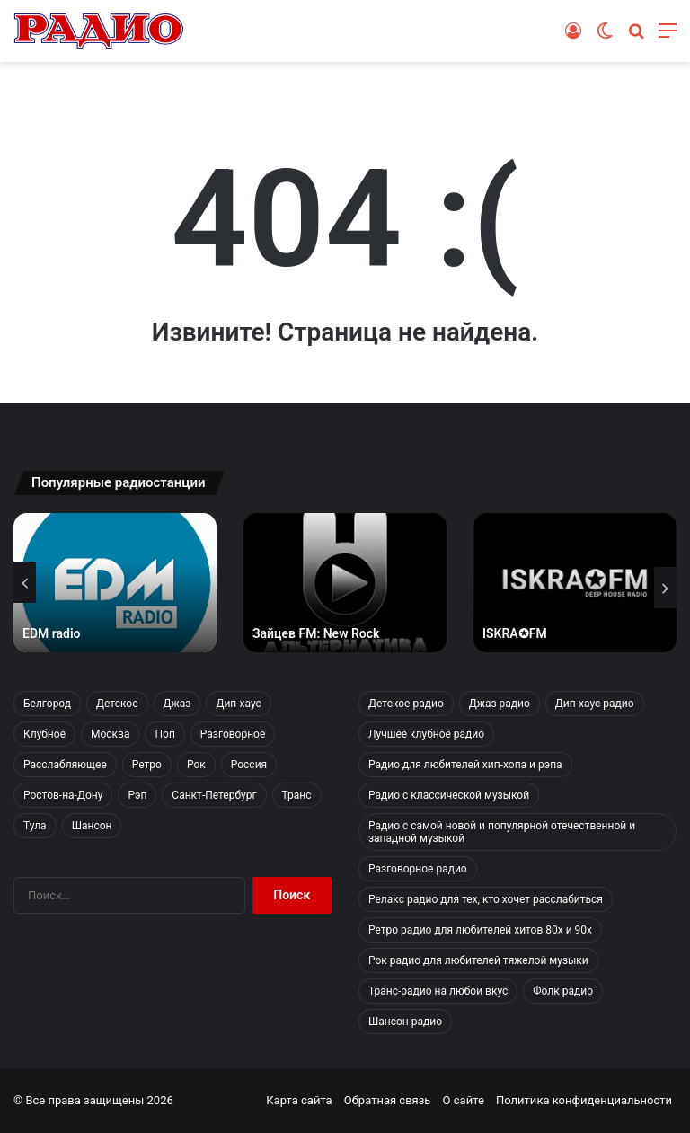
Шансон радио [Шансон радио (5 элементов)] (405, 1021)
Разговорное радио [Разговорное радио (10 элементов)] (417, 869)
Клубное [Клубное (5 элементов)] (44, 734)
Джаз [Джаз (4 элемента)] (177, 703)
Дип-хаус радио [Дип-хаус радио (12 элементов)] (594, 703)
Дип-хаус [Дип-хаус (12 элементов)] (238, 703)
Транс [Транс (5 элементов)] (297, 795)
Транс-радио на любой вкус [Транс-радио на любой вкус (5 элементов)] (438, 991)
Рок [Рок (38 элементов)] (196, 764)
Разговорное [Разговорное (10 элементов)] (232, 734)
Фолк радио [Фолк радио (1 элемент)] (563, 991)
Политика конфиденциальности (584, 1100)
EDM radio (51, 633)
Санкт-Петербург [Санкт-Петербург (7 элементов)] (214, 795)
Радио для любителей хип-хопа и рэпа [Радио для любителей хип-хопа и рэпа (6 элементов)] (465, 764)
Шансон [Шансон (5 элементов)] (92, 825)
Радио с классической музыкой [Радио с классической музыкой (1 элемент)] (448, 795)
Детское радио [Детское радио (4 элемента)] (406, 703)
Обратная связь (387, 1100)
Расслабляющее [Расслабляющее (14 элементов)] (65, 764)
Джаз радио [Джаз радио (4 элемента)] (499, 703)
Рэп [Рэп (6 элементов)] (137, 795)
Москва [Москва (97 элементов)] (110, 734)
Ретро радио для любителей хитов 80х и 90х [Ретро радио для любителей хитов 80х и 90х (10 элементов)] (480, 930)
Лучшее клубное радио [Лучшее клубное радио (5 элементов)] (426, 734)
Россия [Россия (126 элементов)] (249, 764)
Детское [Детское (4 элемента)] (116, 703)
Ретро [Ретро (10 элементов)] (147, 764)
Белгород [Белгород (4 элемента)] (47, 703)
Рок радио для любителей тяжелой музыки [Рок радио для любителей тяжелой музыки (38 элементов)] (478, 960)
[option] (115, 582)
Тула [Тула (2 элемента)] (35, 825)
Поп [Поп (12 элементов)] (164, 734)
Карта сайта (299, 1100)
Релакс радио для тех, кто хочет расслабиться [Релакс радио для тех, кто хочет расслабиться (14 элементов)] (485, 899)
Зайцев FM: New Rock (315, 633)
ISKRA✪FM (514, 633)
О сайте (463, 1100)
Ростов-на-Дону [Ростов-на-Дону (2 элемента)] (62, 795)
